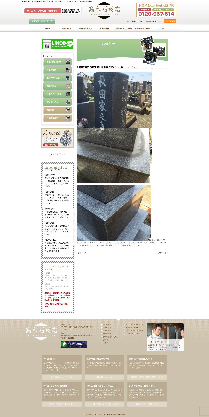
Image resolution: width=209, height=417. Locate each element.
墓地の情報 (107, 327)
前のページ (82, 253)
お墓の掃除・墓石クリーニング (104, 404)
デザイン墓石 (52, 102)
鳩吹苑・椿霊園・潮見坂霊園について (147, 377)
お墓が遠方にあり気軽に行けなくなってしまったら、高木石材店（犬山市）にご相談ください (57, 228)
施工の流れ (51, 86)
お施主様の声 (52, 118)
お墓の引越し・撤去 (123, 28)
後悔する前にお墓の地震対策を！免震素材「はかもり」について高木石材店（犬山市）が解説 (57, 180)
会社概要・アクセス (136, 21)
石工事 (161, 28)
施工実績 (50, 110)
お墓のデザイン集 (54, 94)
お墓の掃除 (104, 28)
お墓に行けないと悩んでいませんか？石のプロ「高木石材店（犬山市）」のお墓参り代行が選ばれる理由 (57, 245)
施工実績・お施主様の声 (42, 21)
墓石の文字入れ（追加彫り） (62, 404)
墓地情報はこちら (104, 377)
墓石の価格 (66, 28)
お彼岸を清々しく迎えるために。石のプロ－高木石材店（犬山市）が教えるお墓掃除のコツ (57, 197)
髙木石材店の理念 (154, 21)
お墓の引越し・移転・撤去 (147, 404)
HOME (48, 28)
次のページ (162, 253)
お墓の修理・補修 (142, 28)
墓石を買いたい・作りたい (62, 377)
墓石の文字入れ (85, 28)
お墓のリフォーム (109, 340)
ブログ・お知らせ (132, 334)
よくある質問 (170, 21)
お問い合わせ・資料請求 (134, 331)
